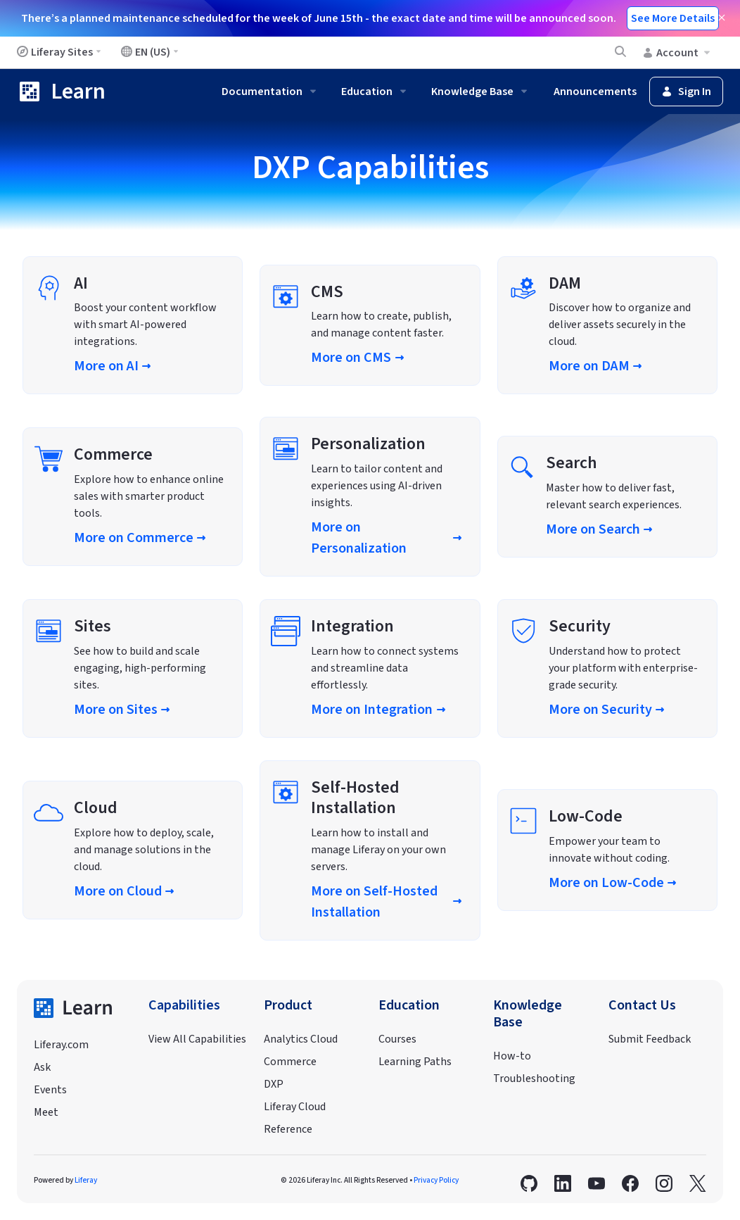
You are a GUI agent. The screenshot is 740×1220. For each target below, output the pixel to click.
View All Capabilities (197, 1039)
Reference (288, 1129)
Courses (397, 1039)
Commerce (290, 1061)
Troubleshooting (534, 1078)
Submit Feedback (649, 1039)
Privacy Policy (436, 1180)
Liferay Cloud (295, 1106)
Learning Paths (415, 1061)
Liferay (86, 1180)
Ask (42, 1067)
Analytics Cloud (301, 1039)
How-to (512, 1056)
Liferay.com (61, 1044)
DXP (273, 1084)
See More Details (673, 18)
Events (50, 1090)
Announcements (595, 91)
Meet (46, 1112)
